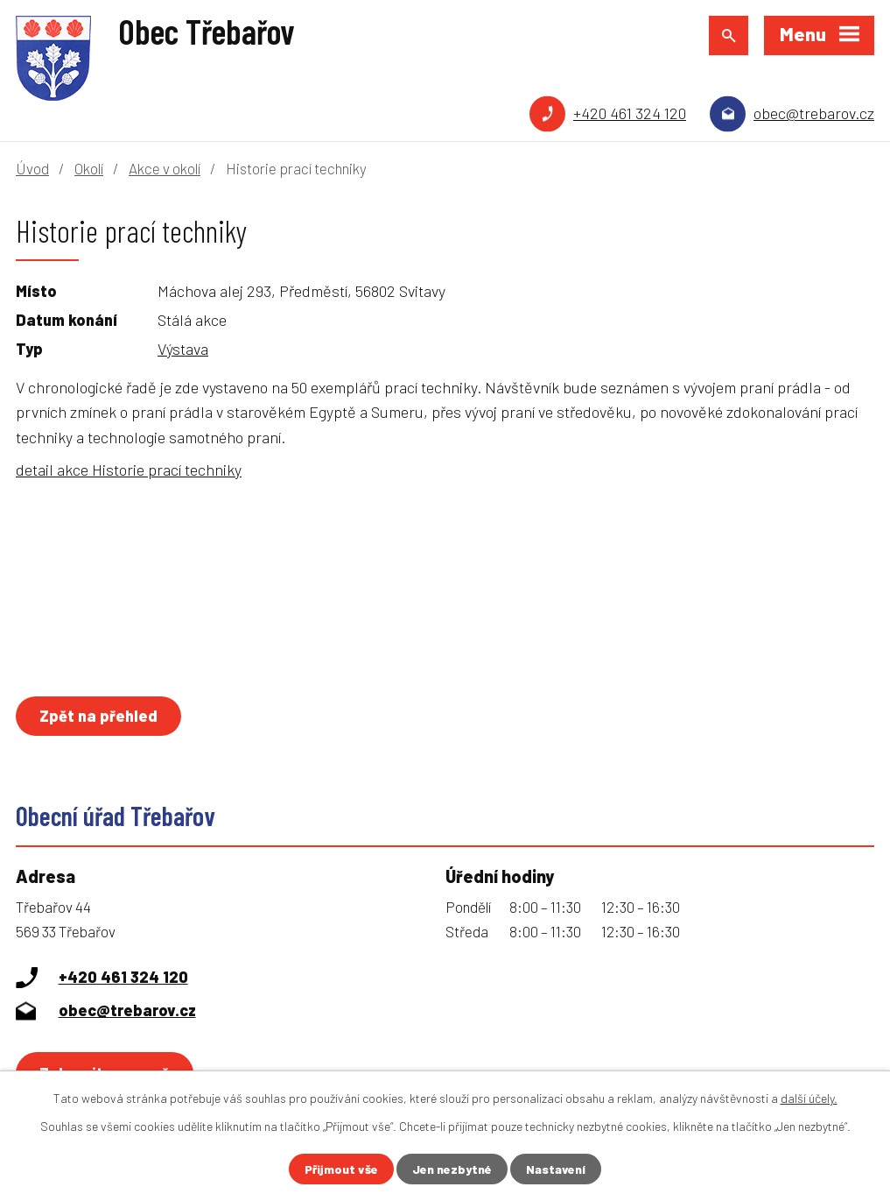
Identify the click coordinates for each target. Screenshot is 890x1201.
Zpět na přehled (98, 715)
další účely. (809, 1098)
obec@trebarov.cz (813, 113)
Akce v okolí (164, 168)
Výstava (183, 348)
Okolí (88, 168)
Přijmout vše (341, 1169)
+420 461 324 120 (629, 113)
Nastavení (555, 1169)
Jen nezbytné (452, 1169)
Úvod (32, 168)
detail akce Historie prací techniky (129, 469)
